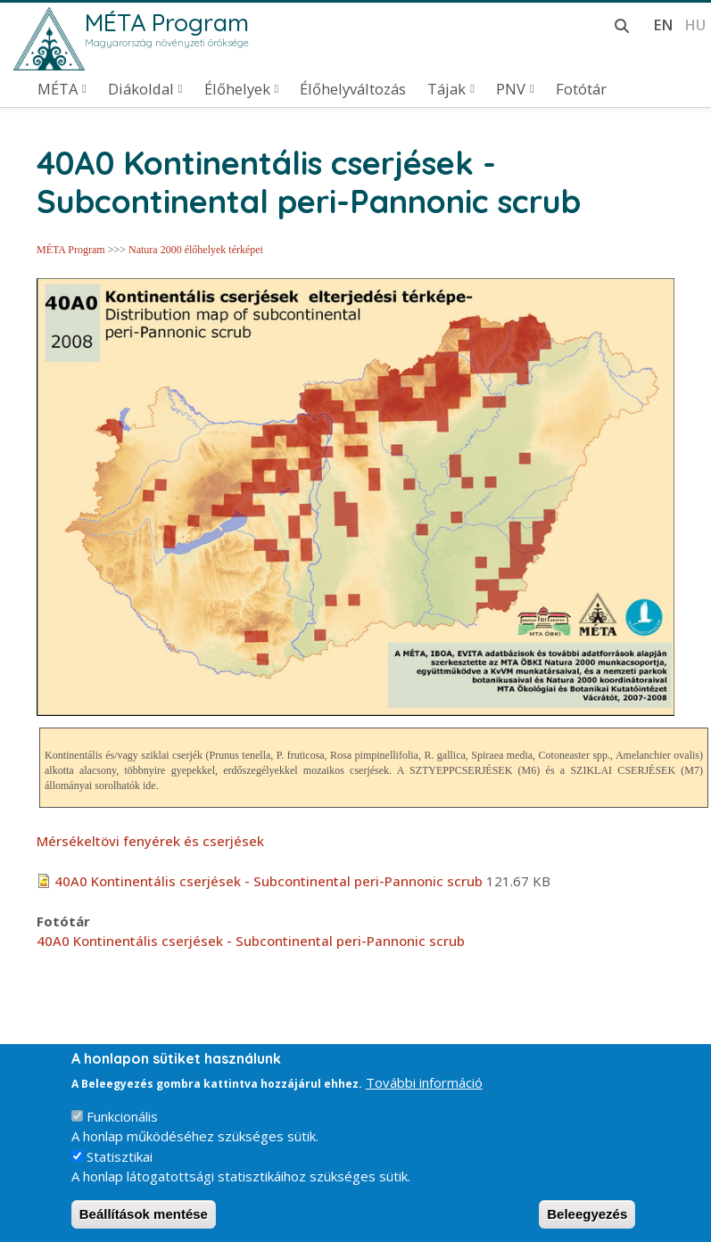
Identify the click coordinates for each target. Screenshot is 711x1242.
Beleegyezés (587, 1222)
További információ (424, 1092)
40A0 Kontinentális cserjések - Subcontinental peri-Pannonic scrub (268, 881)
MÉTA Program (167, 22)
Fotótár (581, 89)
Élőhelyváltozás (353, 89)
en (663, 24)
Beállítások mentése (143, 1222)
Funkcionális (122, 1125)
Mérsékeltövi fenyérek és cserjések (150, 841)
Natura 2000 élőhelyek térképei (195, 249)
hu (695, 24)
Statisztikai (120, 1165)
